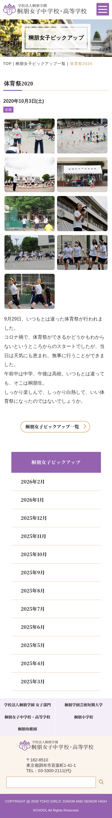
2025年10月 (34, 554)
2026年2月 (33, 481)
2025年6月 (33, 626)
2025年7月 (33, 608)
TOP (7, 63)
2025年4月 (33, 663)
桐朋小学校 (83, 717)
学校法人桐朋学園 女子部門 (27, 704)
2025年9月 (33, 572)
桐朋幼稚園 (27, 729)
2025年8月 (33, 590)
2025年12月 (34, 517)
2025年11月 (33, 536)
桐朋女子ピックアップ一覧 (41, 63)
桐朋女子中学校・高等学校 (27, 717)
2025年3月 (33, 681)
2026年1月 (32, 499)
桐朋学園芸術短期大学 (84, 704)
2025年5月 (33, 645)
